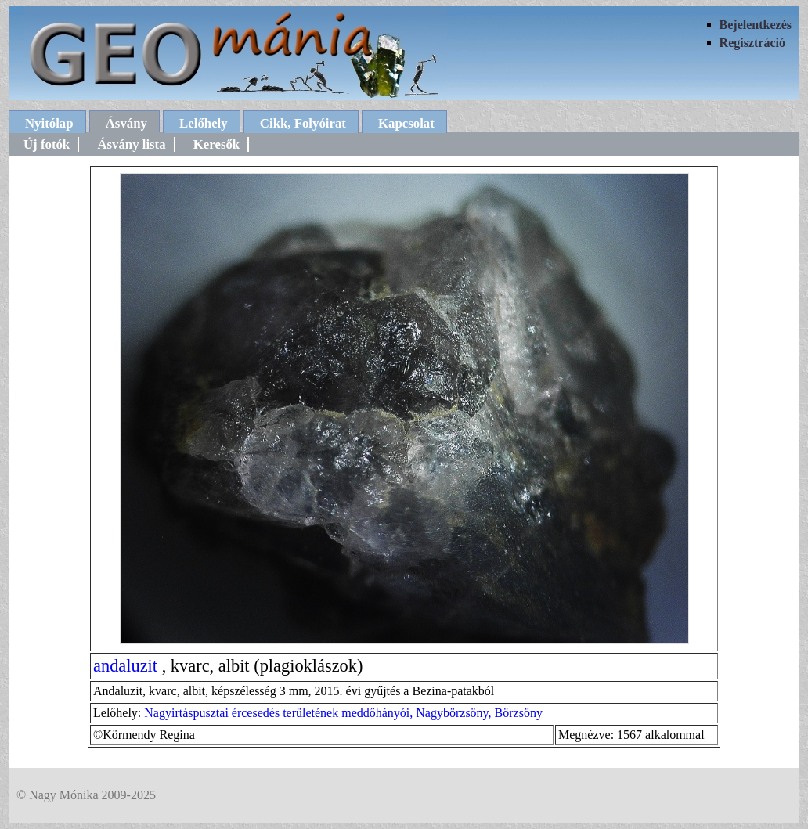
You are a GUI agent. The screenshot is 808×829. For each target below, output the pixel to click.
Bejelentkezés (756, 24)
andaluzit (125, 666)
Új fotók (46, 144)
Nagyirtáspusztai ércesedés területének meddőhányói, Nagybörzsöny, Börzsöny (343, 712)
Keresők (216, 144)
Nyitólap (49, 123)
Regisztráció (752, 42)
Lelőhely (203, 123)
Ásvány (126, 123)
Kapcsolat (406, 123)
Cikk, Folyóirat (303, 123)
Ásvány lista (131, 144)
